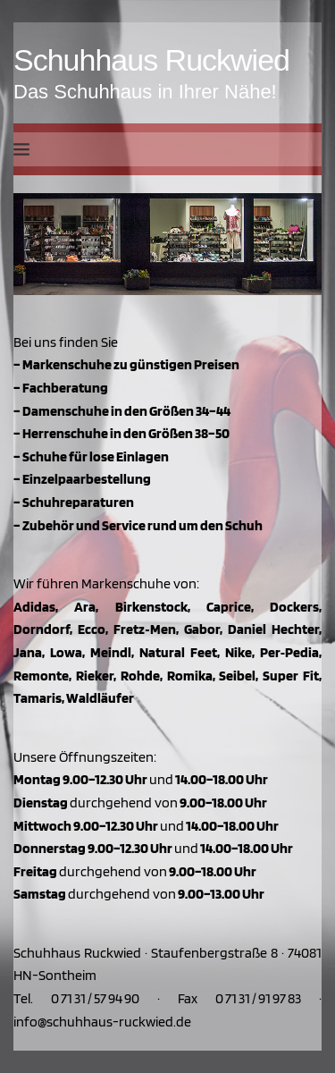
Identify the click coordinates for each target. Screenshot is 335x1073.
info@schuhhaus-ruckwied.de (102, 1021)
